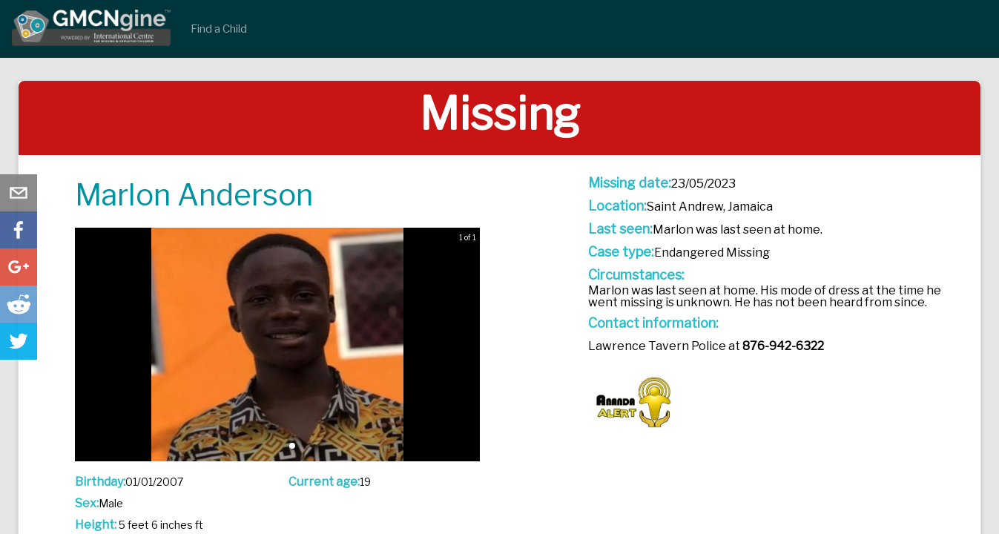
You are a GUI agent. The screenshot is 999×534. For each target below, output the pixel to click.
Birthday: (100, 482)
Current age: (324, 482)
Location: (617, 206)
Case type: (621, 252)
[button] (292, 446)
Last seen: (620, 229)
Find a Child (219, 29)
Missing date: (629, 183)
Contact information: (653, 323)
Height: (95, 525)
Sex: (87, 504)
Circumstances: (636, 275)
